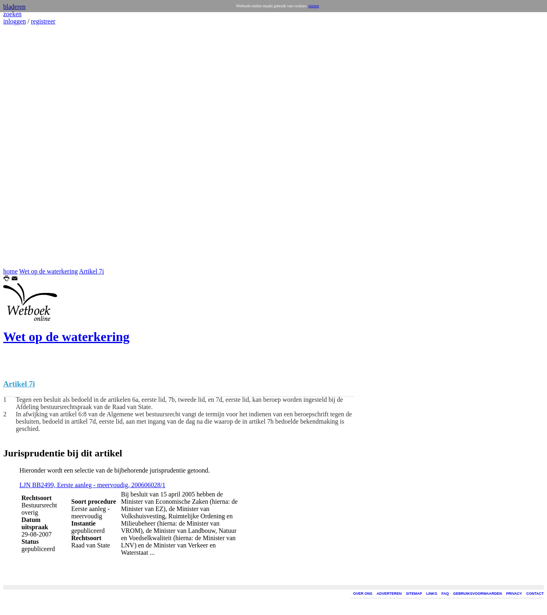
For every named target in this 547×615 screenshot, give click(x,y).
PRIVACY (514, 594)
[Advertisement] (27, 146)
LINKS (431, 594)
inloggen (14, 21)
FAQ (445, 594)
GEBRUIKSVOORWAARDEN (477, 594)
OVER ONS (363, 594)
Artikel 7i (91, 271)
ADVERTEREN (389, 594)
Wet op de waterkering (48, 271)
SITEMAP (414, 594)
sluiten (313, 6)
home (10, 271)
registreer (43, 21)
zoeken (12, 14)
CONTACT (535, 594)
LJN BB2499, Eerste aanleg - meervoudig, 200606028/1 (92, 484)
